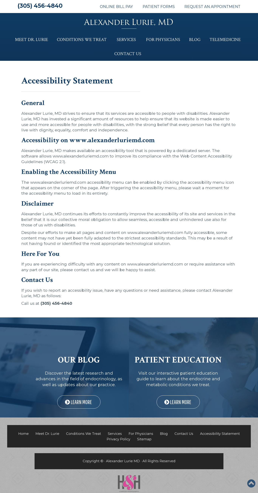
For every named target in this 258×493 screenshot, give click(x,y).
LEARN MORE (79, 402)
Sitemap (144, 439)
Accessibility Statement (220, 434)
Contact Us (127, 54)
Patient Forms (159, 6)
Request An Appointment (212, 6)
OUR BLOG (79, 360)
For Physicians (163, 39)
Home (23, 434)
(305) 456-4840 (40, 5)
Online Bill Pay (116, 6)
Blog (195, 39)
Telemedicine (225, 39)
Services (126, 39)
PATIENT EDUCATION (178, 360)
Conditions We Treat (82, 39)
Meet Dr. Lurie (31, 39)
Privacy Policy (118, 439)
